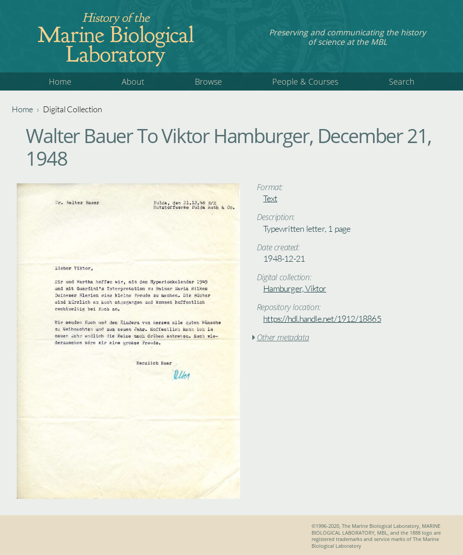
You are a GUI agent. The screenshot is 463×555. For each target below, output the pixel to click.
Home (60, 81)
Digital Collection (72, 109)
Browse (208, 81)
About (133, 81)
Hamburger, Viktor (294, 288)
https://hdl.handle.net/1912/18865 (322, 318)
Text (270, 198)
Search (402, 81)
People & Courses (305, 81)
